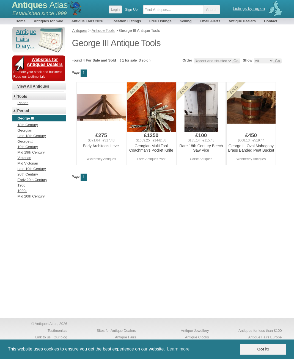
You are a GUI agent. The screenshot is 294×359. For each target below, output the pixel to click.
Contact (270, 21)
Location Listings (126, 21)
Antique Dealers (242, 21)
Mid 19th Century (31, 152)
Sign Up (131, 9)
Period (23, 110)
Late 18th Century (32, 136)
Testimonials (57, 331)
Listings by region (249, 8)
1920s (22, 191)
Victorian (24, 158)
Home (21, 21)
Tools (22, 96)
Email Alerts (210, 21)
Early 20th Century (32, 180)
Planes (23, 103)
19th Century (28, 147)
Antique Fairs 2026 (87, 21)
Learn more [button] (178, 349)
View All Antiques (33, 86)
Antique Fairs (125, 337)
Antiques (40, 5)
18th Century (28, 125)
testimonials (36, 77)
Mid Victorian (28, 163)
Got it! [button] (263, 349)
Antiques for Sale (48, 21)
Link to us (43, 337)
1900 (22, 185)
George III (26, 141)
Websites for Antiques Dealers (45, 62)
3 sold (144, 60)
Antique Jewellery (195, 331)
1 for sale (129, 60)
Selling (186, 21)
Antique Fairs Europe (265, 337)
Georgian (25, 130)
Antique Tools (102, 30)
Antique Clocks (197, 337)
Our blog (60, 337)
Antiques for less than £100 (260, 331)
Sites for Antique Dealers (116, 331)
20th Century (28, 174)
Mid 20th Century (31, 196)
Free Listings (160, 21)
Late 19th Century (32, 169)
